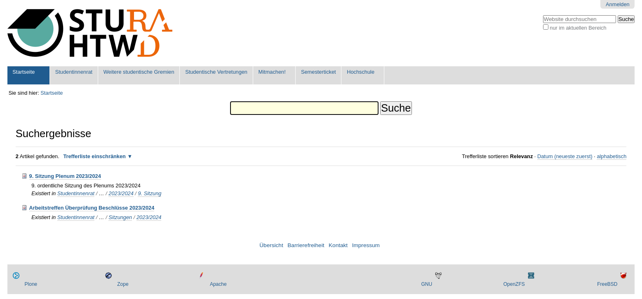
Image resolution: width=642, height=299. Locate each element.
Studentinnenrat (73, 72)
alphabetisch (611, 156)
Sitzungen (120, 217)
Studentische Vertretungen (216, 72)
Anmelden (618, 4)
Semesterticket (318, 72)
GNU (426, 284)
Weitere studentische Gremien (138, 72)
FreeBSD (607, 284)
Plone (31, 284)
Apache (218, 284)
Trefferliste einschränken (94, 156)
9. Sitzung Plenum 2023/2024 (65, 176)
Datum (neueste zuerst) (565, 156)
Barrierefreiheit (305, 245)
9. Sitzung (149, 193)
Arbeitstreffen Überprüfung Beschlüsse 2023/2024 (92, 208)
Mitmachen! (272, 72)
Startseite (23, 72)
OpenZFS (514, 284)
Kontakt (338, 245)
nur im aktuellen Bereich (578, 28)
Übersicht (271, 245)
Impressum (366, 245)
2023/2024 (121, 193)
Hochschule (360, 72)
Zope (122, 284)
